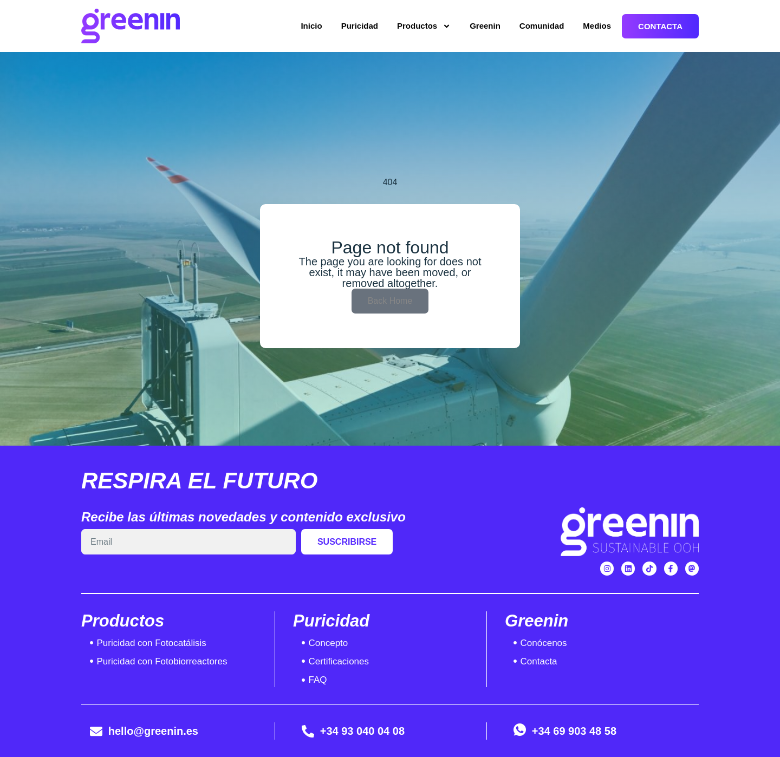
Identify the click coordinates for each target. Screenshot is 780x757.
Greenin (485, 25)
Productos (424, 26)
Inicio (311, 25)
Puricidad (359, 25)
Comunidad (541, 25)
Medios (597, 25)
